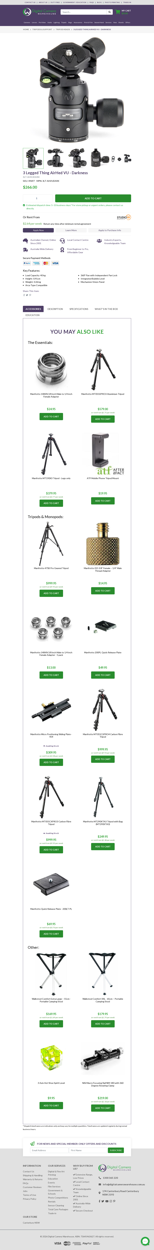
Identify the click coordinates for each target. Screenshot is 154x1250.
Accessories (33, 309)
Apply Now (38, 230)
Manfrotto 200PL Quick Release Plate (102, 652)
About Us (43, 2)
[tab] (33, 309)
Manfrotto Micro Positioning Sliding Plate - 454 (51, 735)
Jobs (25, 1191)
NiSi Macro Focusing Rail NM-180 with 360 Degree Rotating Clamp (102, 1084)
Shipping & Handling (32, 1175)
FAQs (92, 2)
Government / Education (74, 2)
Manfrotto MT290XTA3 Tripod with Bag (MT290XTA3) (103, 822)
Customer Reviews (32, 1187)
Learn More (71, 230)
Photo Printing (112, 2)
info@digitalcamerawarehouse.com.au (124, 1184)
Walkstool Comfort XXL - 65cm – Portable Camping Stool (102, 1000)
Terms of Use (29, 1195)
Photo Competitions (58, 1197)
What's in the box (106, 309)
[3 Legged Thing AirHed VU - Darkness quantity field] (38, 198)
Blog (99, 2)
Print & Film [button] (88, 22)
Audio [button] (50, 22)
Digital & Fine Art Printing (56, 1173)
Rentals (52, 1201)
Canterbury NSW (31, 1222)
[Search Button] (109, 12)
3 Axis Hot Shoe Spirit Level (51, 1083)
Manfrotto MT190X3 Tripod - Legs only (51, 478)
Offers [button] (127, 22)
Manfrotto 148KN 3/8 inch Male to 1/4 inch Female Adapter (51, 395)
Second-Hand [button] (99, 22)
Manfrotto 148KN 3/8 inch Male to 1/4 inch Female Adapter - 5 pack (51, 653)
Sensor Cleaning (56, 1205)
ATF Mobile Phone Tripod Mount (103, 478)
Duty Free (55, 2)
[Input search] (84, 12)
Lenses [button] (34, 22)
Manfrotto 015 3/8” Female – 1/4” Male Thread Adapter (103, 569)
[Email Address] (49, 1150)
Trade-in (52, 1213)
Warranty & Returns (32, 1179)
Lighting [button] (56, 22)
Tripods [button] (63, 22)
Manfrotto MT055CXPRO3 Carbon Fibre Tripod (51, 822)
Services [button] (109, 22)
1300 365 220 (110, 1177)
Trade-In (127, 2)
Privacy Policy (29, 1199)
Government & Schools (55, 1192)
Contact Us (30, 2)
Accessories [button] (78, 22)
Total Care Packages (58, 1209)
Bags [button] (70, 22)
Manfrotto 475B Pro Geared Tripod (51, 568)
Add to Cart (93, 198)
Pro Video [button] (42, 22)
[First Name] (88, 1150)
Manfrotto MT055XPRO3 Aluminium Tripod (102, 394)
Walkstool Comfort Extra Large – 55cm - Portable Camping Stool (51, 1000)
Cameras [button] (27, 22)
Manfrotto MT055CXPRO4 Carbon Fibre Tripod (103, 735)
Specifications (78, 309)
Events (51, 1182)
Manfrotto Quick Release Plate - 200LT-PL (51, 909)
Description (55, 309)
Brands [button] (121, 22)
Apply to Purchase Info (109, 230)
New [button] (115, 22)
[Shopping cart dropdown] (123, 12)
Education (33, 315)
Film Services (54, 1186)
